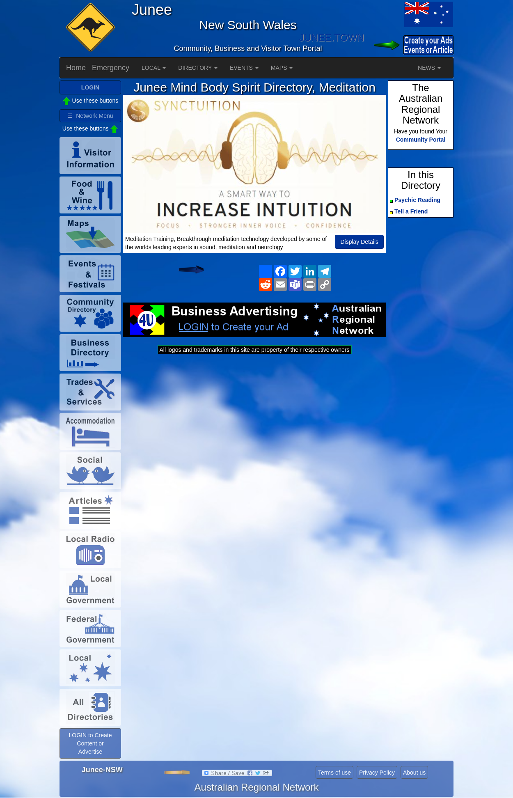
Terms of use (334, 772)
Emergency (110, 68)
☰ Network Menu (90, 115)
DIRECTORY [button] (198, 67)
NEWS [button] (429, 67)
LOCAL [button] (154, 67)
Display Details (359, 241)
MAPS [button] (282, 67)
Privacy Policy (377, 772)
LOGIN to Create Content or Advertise (90, 743)
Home (76, 68)
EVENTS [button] (244, 67)
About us (414, 772)
